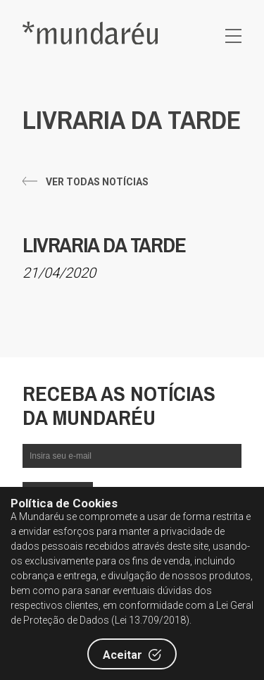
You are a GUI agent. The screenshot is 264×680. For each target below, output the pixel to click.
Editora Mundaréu (90, 32)
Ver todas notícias (97, 182)
